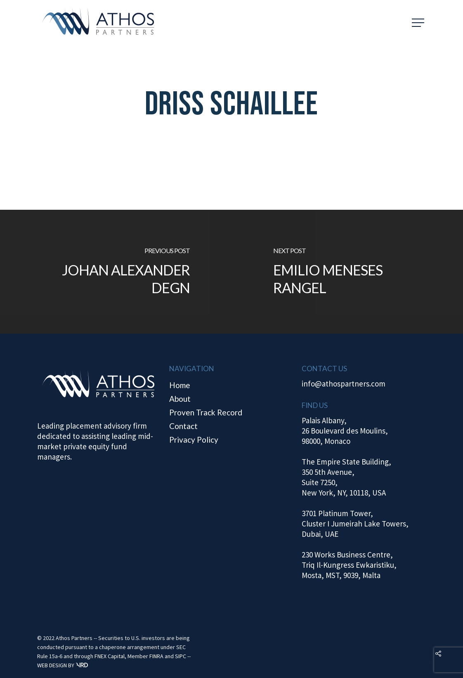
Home (179, 385)
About (180, 398)
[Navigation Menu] (419, 23)
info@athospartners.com (343, 384)
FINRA (156, 656)
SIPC (180, 656)
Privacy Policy (193, 439)
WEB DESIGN (52, 665)
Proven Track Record (205, 412)
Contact (183, 426)
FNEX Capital (109, 656)
